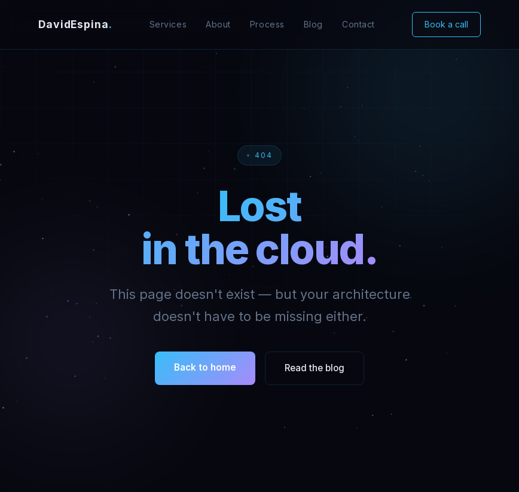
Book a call (446, 24)
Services (168, 24)
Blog (313, 24)
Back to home (205, 367)
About (218, 24)
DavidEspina (75, 24)
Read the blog (314, 368)
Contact (358, 24)
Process (267, 24)
